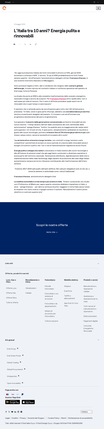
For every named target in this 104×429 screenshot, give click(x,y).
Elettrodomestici (90, 316)
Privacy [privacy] (23, 418)
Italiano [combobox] (85, 412)
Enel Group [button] (12, 349)
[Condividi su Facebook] (19, 44)
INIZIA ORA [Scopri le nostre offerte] (51, 232)
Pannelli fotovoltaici (49, 287)
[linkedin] (15, 412)
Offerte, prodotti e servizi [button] (17, 273)
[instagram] (18, 412)
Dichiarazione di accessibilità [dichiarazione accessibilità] (80, 418)
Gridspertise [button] (13, 376)
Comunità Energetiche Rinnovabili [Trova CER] (88, 328)
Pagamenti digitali (91, 321)
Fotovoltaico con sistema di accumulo (51, 296)
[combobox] (86, 411)
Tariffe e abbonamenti (69, 297)
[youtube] (12, 412)
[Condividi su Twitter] (25, 44)
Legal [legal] (7, 418)
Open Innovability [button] (15, 383)
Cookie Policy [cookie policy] (53, 418)
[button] (14, 44)
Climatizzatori (31, 288)
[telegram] (21, 412)
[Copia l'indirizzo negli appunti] (35, 44)
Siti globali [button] (9, 340)
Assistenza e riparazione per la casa (90, 298)
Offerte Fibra (11, 298)
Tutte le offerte (12, 302)
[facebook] (6, 412)
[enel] (4, 8)
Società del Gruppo (36, 418)
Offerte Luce (11, 288)
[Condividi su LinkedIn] (30, 44)
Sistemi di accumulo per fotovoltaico (50, 313)
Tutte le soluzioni (51, 321)
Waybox (67, 286)
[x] (9, 412)
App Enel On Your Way (71, 304)
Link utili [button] (9, 263)
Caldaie (28, 293)
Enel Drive (68, 291)
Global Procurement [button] (16, 369)
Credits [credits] (15, 418)
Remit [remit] (63, 418)
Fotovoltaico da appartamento (51, 305)
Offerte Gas (11, 293)
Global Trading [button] (14, 362)
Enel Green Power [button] (15, 355)
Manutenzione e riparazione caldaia (90, 288)
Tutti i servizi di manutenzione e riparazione (90, 308)
